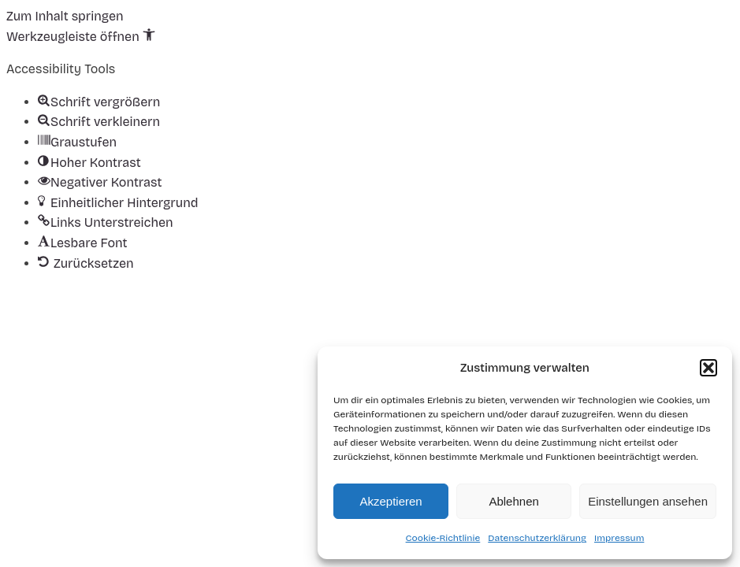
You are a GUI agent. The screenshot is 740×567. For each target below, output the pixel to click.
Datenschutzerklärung (537, 537)
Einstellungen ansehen (648, 501)
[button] (708, 368)
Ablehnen (513, 501)
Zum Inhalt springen (65, 16)
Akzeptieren (390, 501)
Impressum (619, 537)
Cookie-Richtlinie (443, 537)
